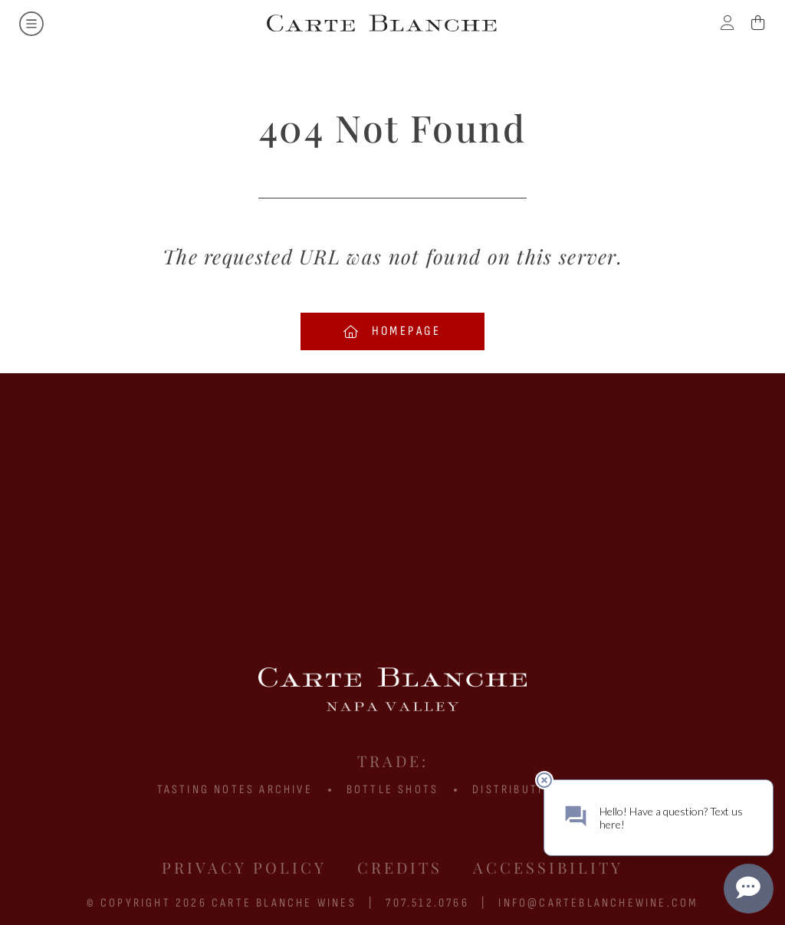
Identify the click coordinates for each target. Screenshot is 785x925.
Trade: (393, 760)
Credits (399, 867)
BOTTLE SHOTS (392, 789)
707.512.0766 (427, 903)
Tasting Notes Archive (235, 789)
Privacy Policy (244, 867)
